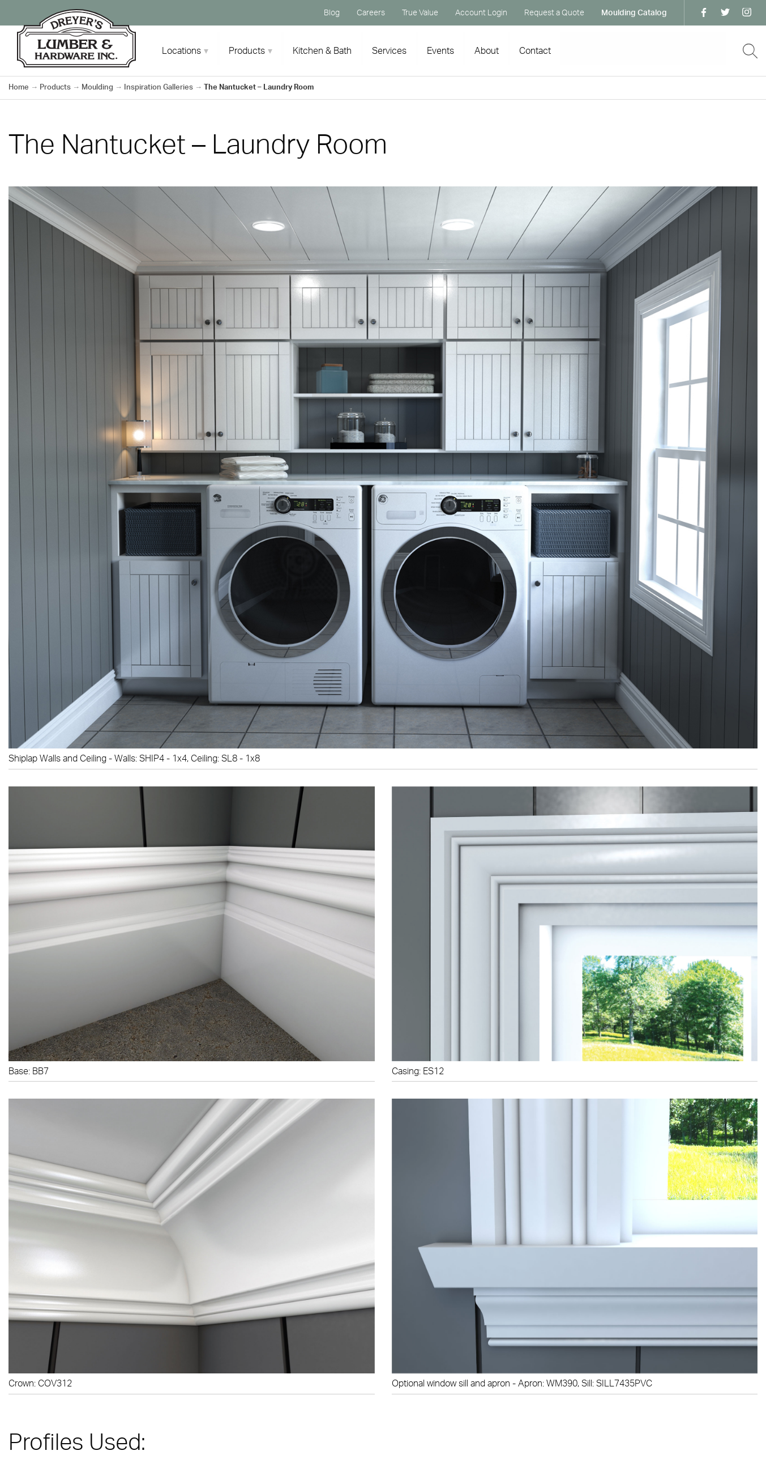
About (486, 50)
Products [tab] (247, 50)
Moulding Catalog (634, 12)
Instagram (746, 12)
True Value (420, 12)
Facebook (703, 12)
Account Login (481, 12)
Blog (332, 12)
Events (440, 50)
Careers (371, 12)
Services (389, 50)
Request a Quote (554, 12)
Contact (535, 50)
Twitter (725, 12)
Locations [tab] (181, 50)
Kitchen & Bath (322, 50)
